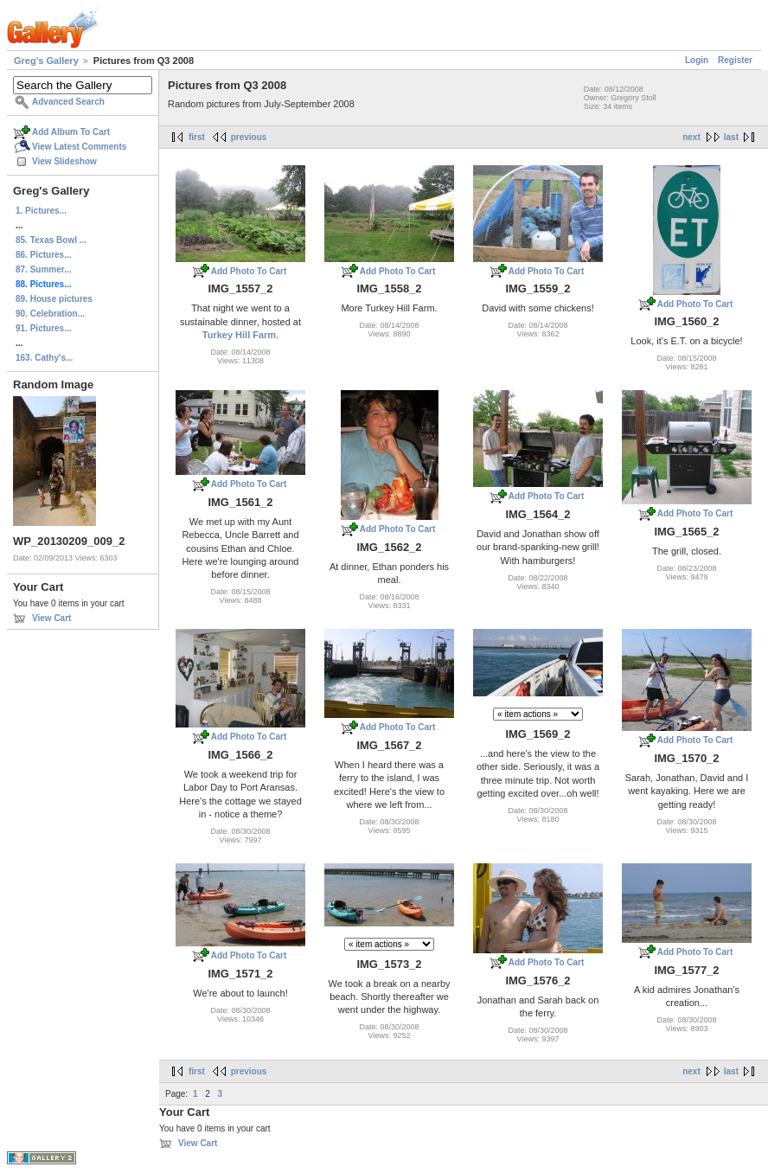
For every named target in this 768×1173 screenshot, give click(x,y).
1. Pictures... (41, 210)
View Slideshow (64, 161)
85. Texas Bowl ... (51, 240)
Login (696, 60)
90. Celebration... (50, 313)
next (691, 137)
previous (249, 137)
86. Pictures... (43, 255)
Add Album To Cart (71, 132)
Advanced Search (68, 101)
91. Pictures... (43, 328)
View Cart (51, 618)
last (731, 137)
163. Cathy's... (44, 357)
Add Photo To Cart (249, 271)
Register (735, 60)
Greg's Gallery (46, 60)
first (197, 137)
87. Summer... (43, 269)
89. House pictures (54, 299)
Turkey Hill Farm (239, 335)
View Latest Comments (79, 146)
